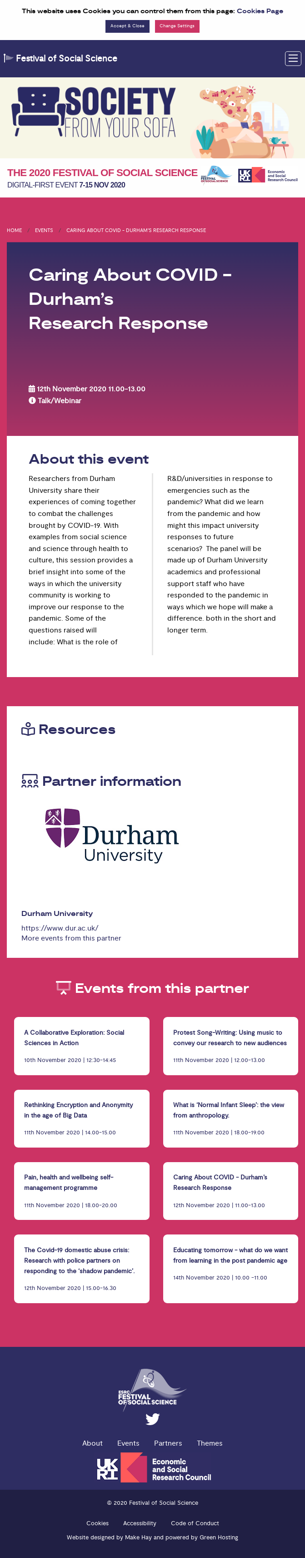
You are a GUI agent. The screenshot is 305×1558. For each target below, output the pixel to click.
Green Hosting (219, 1537)
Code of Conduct (195, 1523)
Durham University (57, 914)
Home (14, 230)
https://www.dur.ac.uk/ (60, 928)
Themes (210, 1443)
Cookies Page (260, 11)
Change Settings (177, 26)
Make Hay (138, 1537)
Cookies (97, 1523)
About (92, 1443)
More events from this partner (71, 938)
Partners (168, 1443)
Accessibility (139, 1523)
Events (44, 230)
